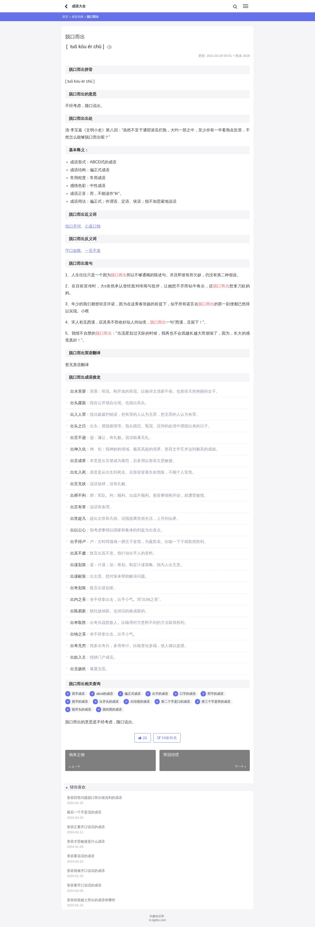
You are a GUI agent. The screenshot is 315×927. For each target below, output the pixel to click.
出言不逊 (78, 437)
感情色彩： (80, 186)
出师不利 (78, 495)
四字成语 (78, 693)
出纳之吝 (78, 634)
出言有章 (78, 507)
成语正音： (80, 193)
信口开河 (73, 226)
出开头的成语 (109, 701)
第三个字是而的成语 (216, 701)
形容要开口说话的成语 (84, 885)
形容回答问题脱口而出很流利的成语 (94, 798)
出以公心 (78, 530)
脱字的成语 (80, 701)
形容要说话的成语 (80, 856)
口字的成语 (188, 693)
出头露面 (78, 403)
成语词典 (77, 16)
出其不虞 (78, 553)
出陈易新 (78, 611)
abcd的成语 (104, 693)
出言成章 (78, 461)
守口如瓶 (73, 250)
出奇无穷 (78, 646)
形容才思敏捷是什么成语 (86, 841)
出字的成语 (160, 693)
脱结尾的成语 (112, 709)
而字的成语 (215, 693)
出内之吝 (78, 599)
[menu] (245, 6)
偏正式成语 (133, 693)
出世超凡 (78, 518)
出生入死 (78, 472)
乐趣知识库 (156, 916)
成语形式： (80, 162)
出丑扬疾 (78, 669)
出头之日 (78, 426)
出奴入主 (78, 657)
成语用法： (80, 201)
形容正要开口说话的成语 (86, 827)
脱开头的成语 (81, 709)
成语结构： (80, 170)
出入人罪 (78, 414)
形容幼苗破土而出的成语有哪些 (91, 900)
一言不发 (93, 250)
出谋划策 (78, 565)
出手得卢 (78, 542)
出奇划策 (78, 588)
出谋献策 (78, 576)
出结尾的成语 (140, 701)
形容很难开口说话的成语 (86, 871)
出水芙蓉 (78, 391)
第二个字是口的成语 (175, 701)
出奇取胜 (78, 622)
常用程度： (80, 178)
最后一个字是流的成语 (84, 812)
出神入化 (78, 449)
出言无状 (78, 484)
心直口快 (93, 226)
